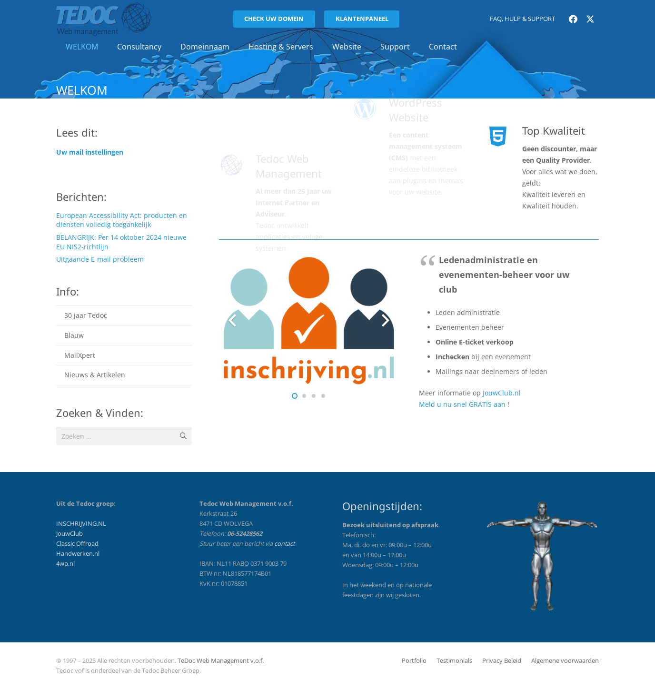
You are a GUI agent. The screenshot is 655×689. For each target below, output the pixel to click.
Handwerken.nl (77, 554)
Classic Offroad (77, 544)
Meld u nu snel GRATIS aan (462, 404)
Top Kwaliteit (553, 130)
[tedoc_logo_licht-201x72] (104, 19)
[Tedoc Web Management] (237, 136)
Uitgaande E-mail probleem (100, 259)
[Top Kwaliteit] (504, 136)
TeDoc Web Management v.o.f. (221, 661)
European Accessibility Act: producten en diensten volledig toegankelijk (121, 220)
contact (284, 544)
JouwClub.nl (502, 392)
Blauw (74, 335)
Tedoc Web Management (289, 137)
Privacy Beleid (501, 661)
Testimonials (454, 661)
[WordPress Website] (370, 136)
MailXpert (79, 355)
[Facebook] (573, 19)
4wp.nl (65, 564)
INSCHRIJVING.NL (81, 524)
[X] (590, 19)
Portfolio (414, 661)
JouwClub (69, 534)
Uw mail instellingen (89, 152)
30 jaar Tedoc (85, 315)
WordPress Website (415, 137)
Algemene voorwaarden (565, 661)
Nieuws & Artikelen (94, 374)
